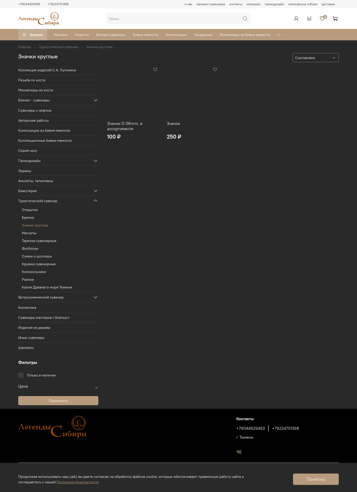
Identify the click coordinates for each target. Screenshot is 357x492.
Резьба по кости (31, 80)
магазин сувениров (210, 4)
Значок (173, 123)
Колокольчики (34, 271)
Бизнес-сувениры (111, 34)
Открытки (30, 209)
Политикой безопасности (77, 482)
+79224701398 (58, 4)
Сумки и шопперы (37, 256)
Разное (28, 279)
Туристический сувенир (58, 46)
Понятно (316, 479)
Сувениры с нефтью (34, 110)
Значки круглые (35, 225)
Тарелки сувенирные (39, 240)
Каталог (32, 34)
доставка (328, 4)
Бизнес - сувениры (34, 100)
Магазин (61, 34)
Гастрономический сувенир (41, 297)
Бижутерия (27, 190)
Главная (24, 46)
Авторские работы (33, 120)
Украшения (203, 34)
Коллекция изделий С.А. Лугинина (47, 70)
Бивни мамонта (145, 34)
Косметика (27, 307)
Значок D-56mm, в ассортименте (124, 126)
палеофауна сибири (303, 4)
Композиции (176, 34)
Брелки (28, 217)
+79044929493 (29, 4)
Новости (82, 34)
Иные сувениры (31, 337)
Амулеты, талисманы (35, 180)
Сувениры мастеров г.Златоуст (44, 317)
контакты (235, 4)
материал (254, 4)
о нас (188, 4)
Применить (58, 400)
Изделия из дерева (34, 327)
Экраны (24, 170)
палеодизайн (274, 4)
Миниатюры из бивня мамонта (245, 34)
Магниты (29, 233)
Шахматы (26, 347)
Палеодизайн (29, 160)
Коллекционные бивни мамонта (44, 140)
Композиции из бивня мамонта (44, 130)
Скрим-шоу (27, 150)
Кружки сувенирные (39, 264)
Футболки (30, 248)
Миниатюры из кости (35, 90)
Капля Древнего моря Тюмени (47, 287)
